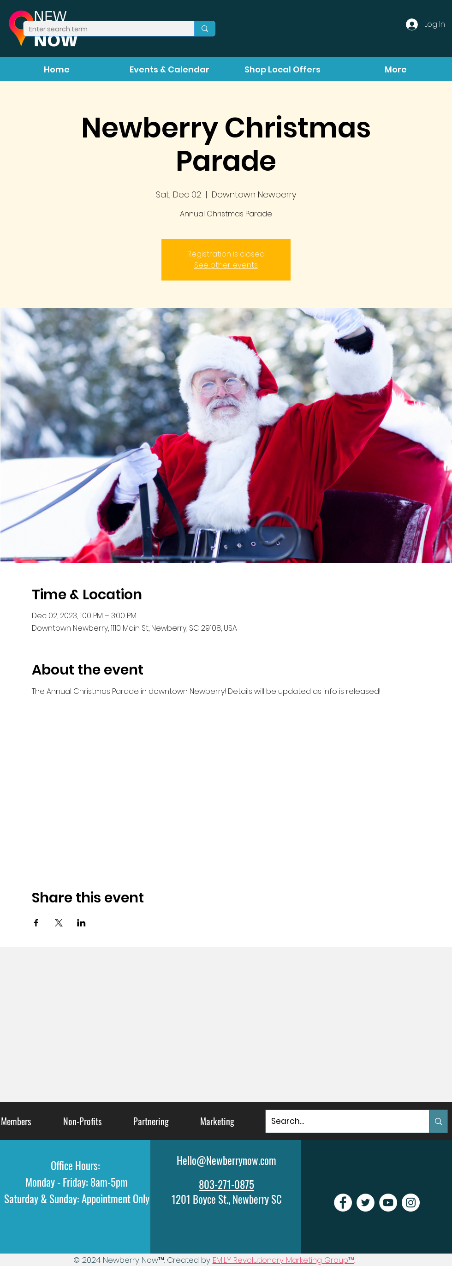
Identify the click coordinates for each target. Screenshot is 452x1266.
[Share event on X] (58, 922)
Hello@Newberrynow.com (226, 1160)
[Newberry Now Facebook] (343, 1203)
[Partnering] (151, 1121)
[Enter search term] (102, 29)
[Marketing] (217, 1121)
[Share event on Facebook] (36, 922)
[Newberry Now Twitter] (366, 1203)
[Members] (16, 1121)
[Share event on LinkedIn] (81, 922)
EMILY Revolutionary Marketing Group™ (283, 1260)
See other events (226, 265)
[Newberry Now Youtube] (388, 1203)
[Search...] (340, 1121)
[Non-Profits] (82, 1121)
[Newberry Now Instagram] (411, 1203)
